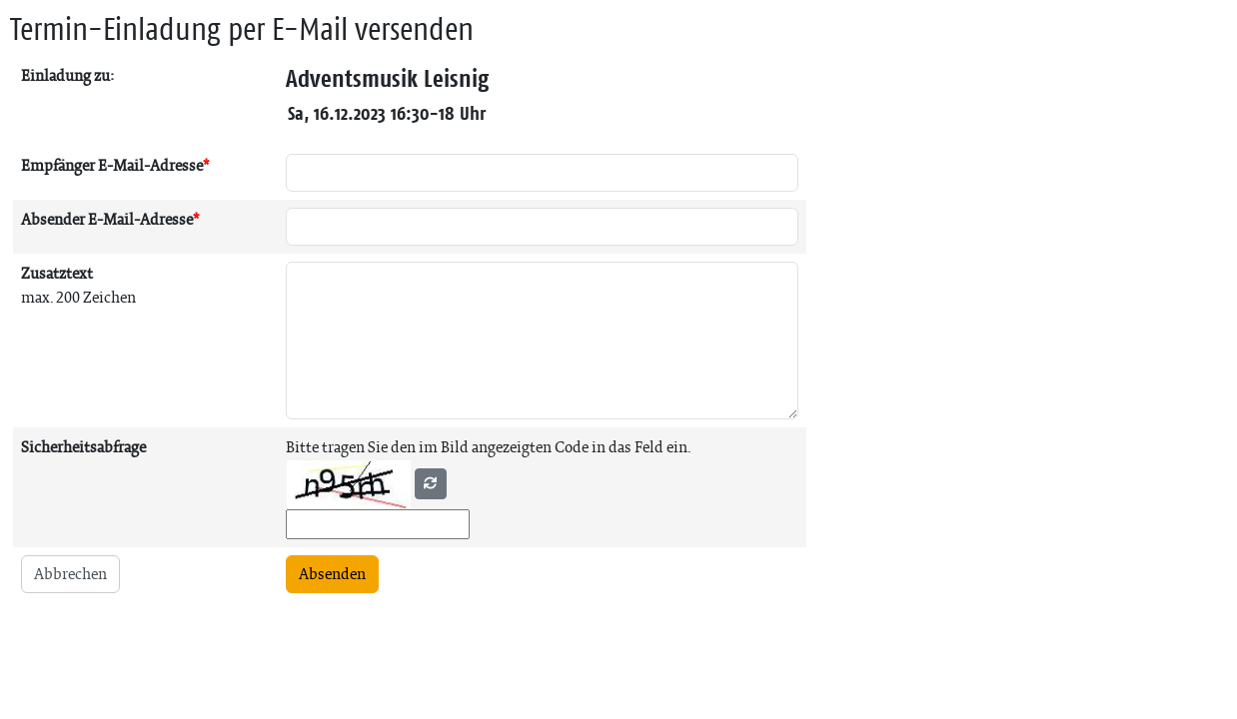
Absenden (332, 573)
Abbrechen (70, 573)
